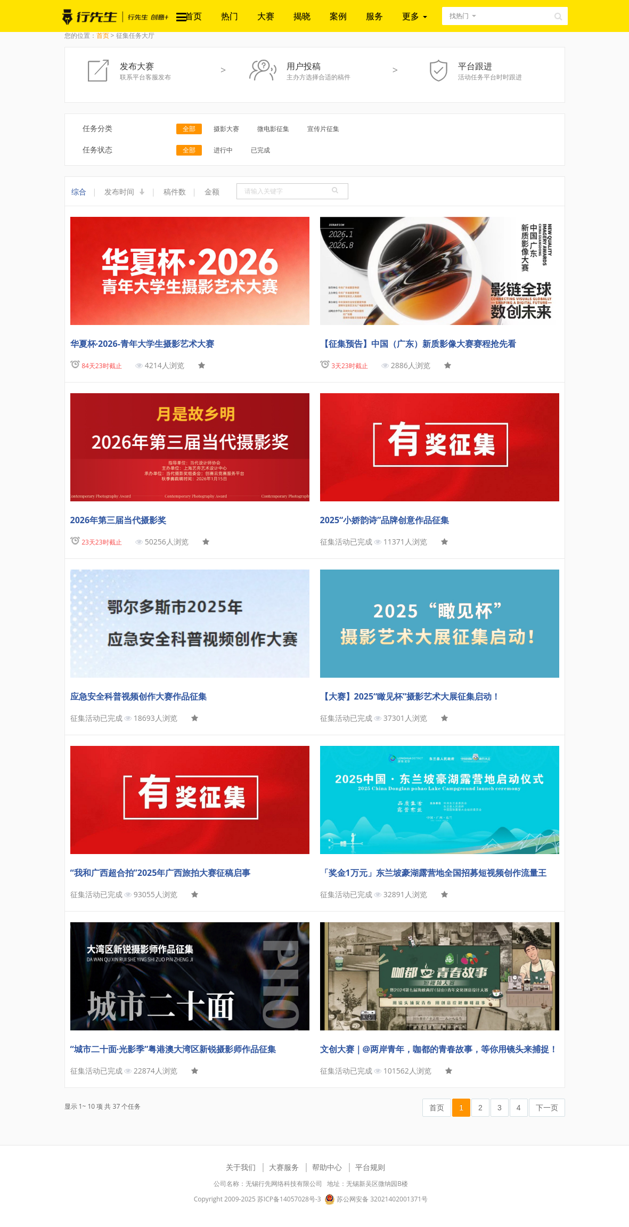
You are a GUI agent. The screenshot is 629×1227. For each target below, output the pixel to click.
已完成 (260, 150)
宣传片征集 (323, 128)
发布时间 (124, 191)
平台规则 (370, 1167)
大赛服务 (284, 1167)
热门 (229, 16)
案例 (338, 16)
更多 (414, 16)
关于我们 (241, 1167)
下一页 (547, 1107)
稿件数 (175, 191)
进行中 (223, 150)
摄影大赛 (226, 128)
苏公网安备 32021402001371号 (376, 1199)
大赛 (265, 16)
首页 (193, 16)
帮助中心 (327, 1167)
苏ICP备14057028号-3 (289, 1199)
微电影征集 (273, 128)
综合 (78, 191)
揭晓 (302, 16)
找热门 (459, 15)
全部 (189, 128)
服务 (374, 16)
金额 (212, 191)
